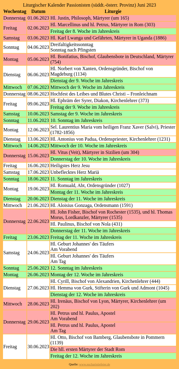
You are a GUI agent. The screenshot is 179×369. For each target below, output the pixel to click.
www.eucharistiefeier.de (94, 364)
